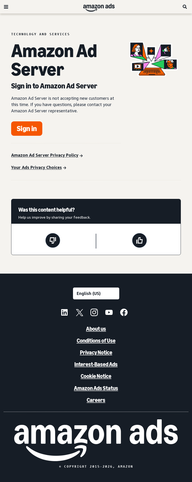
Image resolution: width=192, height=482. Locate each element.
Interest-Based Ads (96, 364)
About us (96, 328)
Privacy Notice (96, 352)
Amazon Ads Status (96, 388)
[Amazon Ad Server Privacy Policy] (47, 155)
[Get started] (26, 128)
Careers (96, 400)
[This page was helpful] (139, 241)
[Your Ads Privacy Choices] (38, 168)
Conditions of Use (96, 340)
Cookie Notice (96, 376)
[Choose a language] (96, 293)
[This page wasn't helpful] (52, 241)
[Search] (185, 7)
